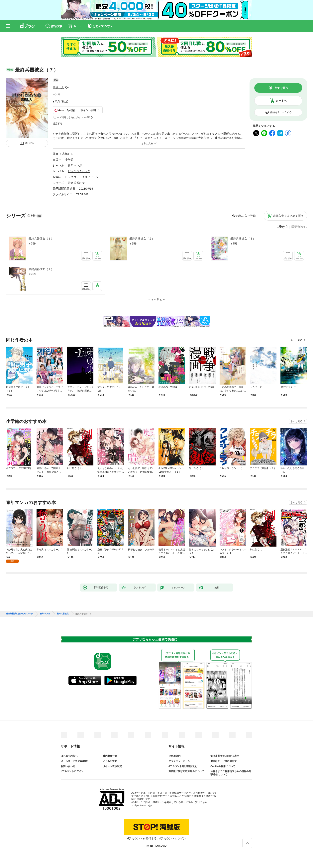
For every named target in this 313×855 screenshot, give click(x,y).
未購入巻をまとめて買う (288, 215)
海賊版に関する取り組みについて (186, 771)
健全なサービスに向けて (223, 761)
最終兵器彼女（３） (243, 238)
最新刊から (299, 227)
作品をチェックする (281, 112)
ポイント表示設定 (112, 766)
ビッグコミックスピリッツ (82, 177)
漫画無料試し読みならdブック (19, 614)
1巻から (282, 227)
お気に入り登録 (246, 215)
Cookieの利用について (222, 766)
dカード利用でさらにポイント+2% (71, 117)
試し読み (29, 143)
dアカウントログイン (72, 771)
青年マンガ (75, 165)
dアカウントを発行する (142, 838)
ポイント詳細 (88, 110)
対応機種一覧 (110, 756)
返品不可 (57, 123)
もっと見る (296, 340)
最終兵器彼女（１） (41, 238)
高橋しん (58, 87)
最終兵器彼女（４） (41, 269)
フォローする (67, 87)
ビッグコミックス (79, 171)
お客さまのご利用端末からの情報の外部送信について (230, 773)
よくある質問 (110, 761)
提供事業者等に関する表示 (224, 756)
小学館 (69, 159)
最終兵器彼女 (76, 182)
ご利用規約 (174, 756)
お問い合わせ (68, 766)
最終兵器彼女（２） (142, 238)
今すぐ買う (281, 87)
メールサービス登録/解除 (74, 761)
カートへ (281, 100)
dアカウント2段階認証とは (183, 766)
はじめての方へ (69, 756)
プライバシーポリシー (180, 761)
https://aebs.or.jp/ (143, 805)
